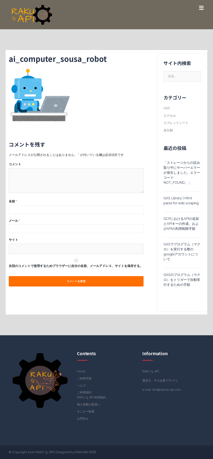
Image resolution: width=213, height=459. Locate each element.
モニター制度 (85, 411)
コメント (15, 164)
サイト (13, 240)
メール (14, 221)
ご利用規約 (84, 392)
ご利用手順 (84, 378)
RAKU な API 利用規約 (91, 397)
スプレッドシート (175, 123)
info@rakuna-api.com (166, 389)
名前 (13, 201)
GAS (166, 108)
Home (81, 371)
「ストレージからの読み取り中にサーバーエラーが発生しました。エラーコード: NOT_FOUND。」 (181, 173)
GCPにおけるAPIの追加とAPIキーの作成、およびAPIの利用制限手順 (181, 224)
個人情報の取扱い (88, 404)
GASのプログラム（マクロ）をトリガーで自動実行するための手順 (181, 280)
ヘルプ (81, 385)
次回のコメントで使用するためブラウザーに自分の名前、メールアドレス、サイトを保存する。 (76, 266)
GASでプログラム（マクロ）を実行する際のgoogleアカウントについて (181, 251)
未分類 (168, 130)
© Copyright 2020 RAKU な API (31, 452)
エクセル (169, 116)
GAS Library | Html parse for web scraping (181, 200)
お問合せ (83, 418)
